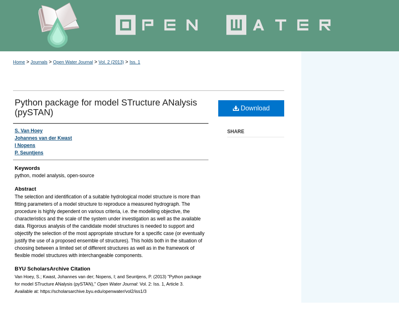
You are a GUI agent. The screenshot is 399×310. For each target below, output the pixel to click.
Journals (39, 61)
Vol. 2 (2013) (111, 61)
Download (251, 108)
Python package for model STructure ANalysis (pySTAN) (106, 107)
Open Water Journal (199, 25)
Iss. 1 (134, 61)
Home (19, 61)
